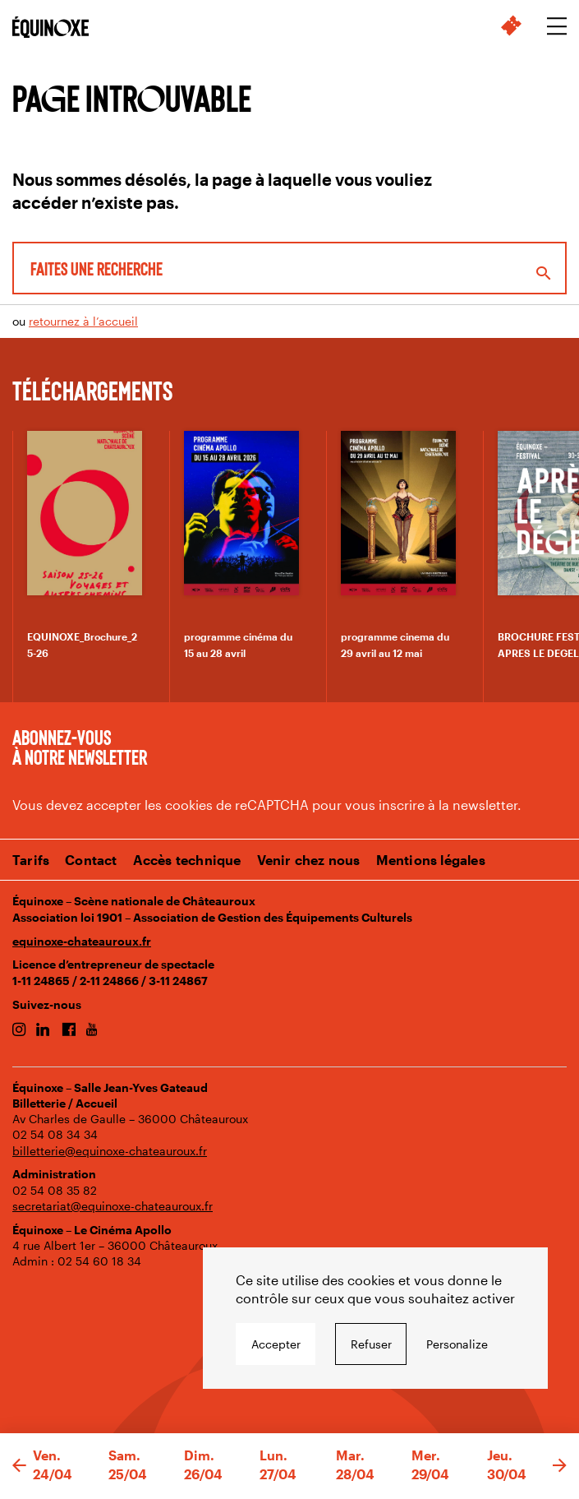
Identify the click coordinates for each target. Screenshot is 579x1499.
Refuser (371, 1344)
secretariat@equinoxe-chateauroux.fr (112, 1206)
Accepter (276, 1344)
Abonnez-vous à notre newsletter (79, 747)
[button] (19, 1466)
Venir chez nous (309, 859)
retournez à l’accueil (83, 321)
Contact (91, 859)
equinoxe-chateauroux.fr (81, 941)
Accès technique (187, 859)
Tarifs (30, 859)
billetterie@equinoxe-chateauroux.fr (109, 1151)
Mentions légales (430, 859)
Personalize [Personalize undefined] (457, 1344)
